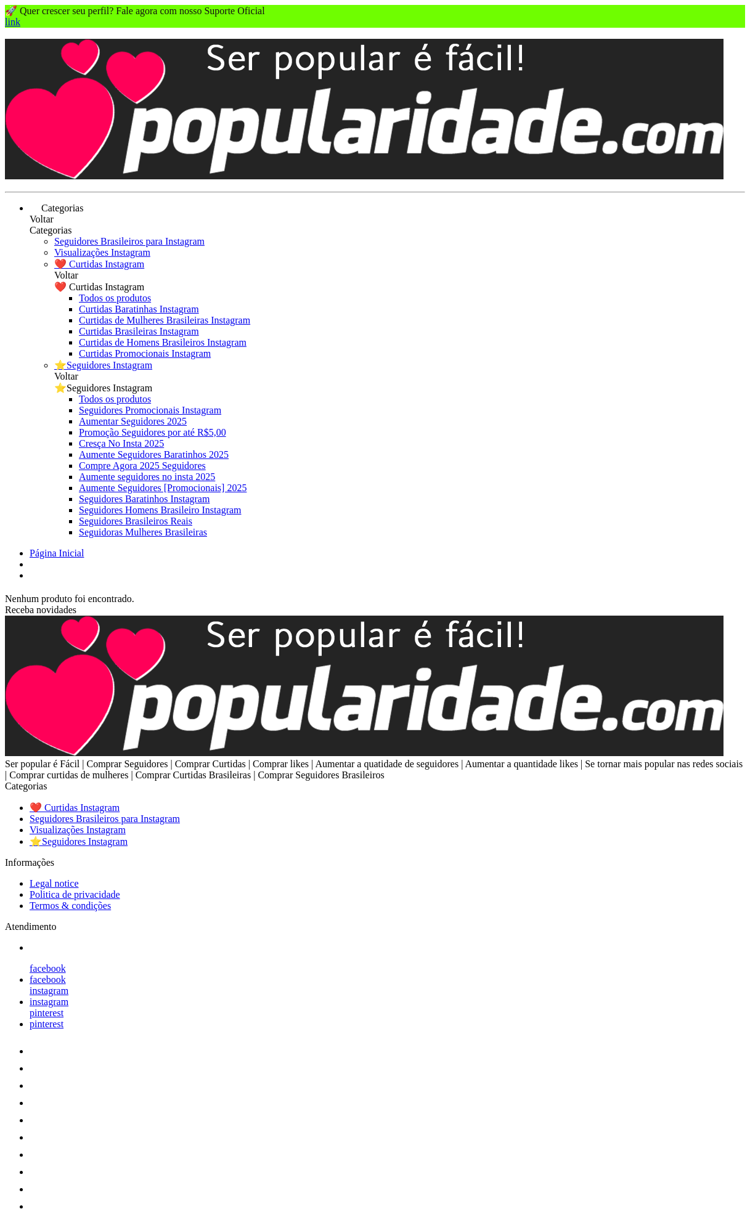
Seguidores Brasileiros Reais (135, 521)
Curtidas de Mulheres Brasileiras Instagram (164, 320)
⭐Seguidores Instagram (103, 365)
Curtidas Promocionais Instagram (145, 353)
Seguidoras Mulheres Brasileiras (143, 532)
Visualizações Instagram (102, 252)
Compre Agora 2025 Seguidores (142, 465)
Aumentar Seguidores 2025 (133, 421)
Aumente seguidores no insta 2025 (147, 476)
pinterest (46, 1013)
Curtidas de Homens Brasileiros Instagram (163, 342)
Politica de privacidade (75, 894)
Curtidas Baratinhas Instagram (139, 309)
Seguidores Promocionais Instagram (150, 410)
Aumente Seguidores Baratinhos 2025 (154, 454)
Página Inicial (57, 553)
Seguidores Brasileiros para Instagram (129, 241)
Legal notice (54, 883)
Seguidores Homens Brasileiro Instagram (160, 510)
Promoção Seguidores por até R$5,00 (152, 432)
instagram (49, 990)
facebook (48, 968)
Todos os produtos (115, 298)
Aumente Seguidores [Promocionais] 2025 (163, 488)
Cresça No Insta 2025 (121, 443)
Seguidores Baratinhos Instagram (144, 499)
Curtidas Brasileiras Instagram (139, 331)
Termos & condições (70, 905)
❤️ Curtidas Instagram (99, 264)
